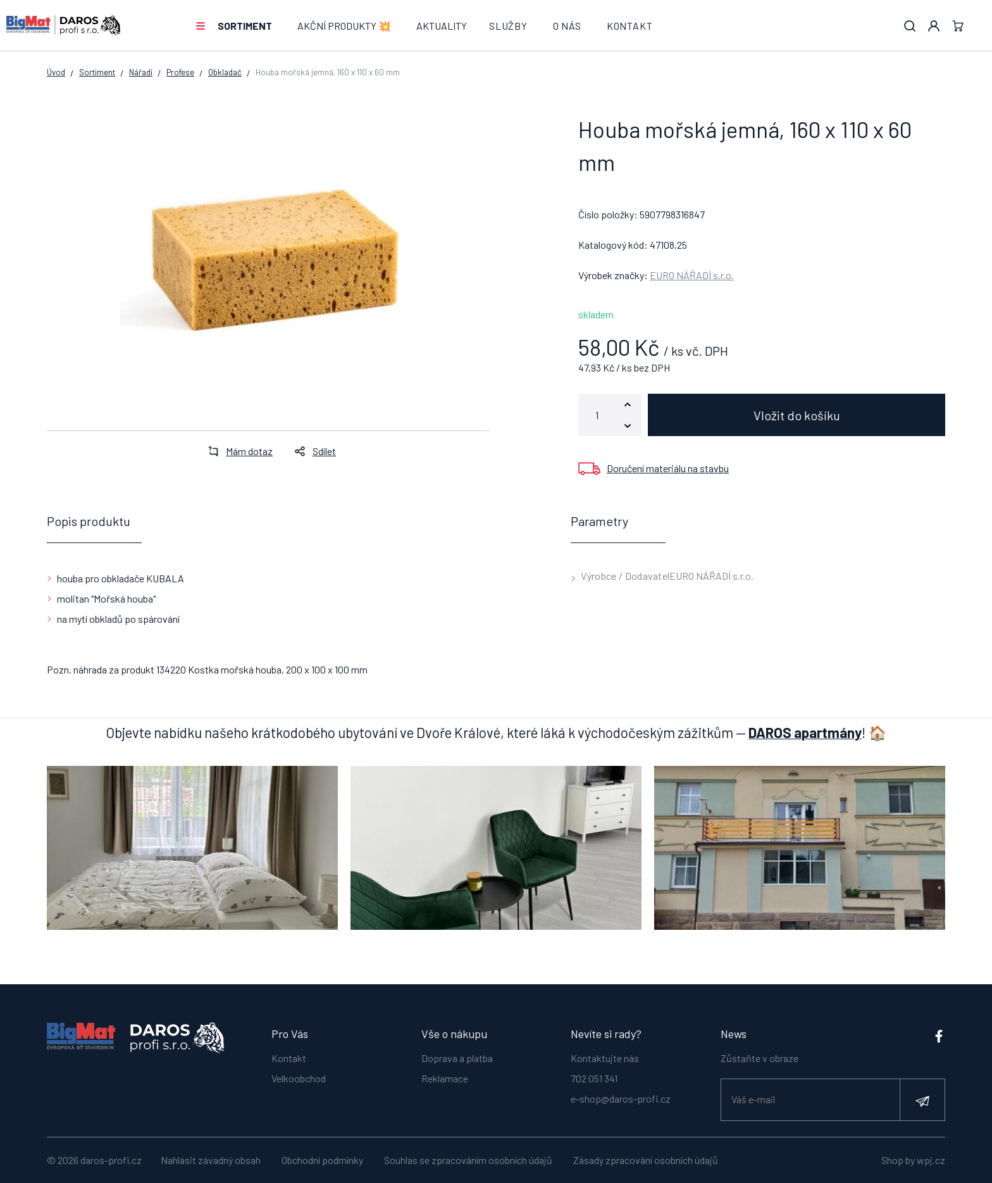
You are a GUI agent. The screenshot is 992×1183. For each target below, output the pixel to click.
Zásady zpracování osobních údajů (645, 1160)
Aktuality (441, 26)
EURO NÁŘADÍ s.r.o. (692, 275)
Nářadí (140, 72)
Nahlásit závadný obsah (211, 1160)
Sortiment (245, 26)
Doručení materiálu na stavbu (668, 468)
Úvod (56, 72)
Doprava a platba (457, 1058)
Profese (180, 72)
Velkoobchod (298, 1078)
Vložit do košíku (796, 415)
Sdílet (311, 451)
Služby (508, 26)
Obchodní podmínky (322, 1160)
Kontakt (630, 26)
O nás (567, 26)
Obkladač (225, 72)
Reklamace (444, 1078)
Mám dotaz (237, 451)
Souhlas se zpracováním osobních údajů (468, 1160)
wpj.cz (931, 1160)
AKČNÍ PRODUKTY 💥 (344, 26)
